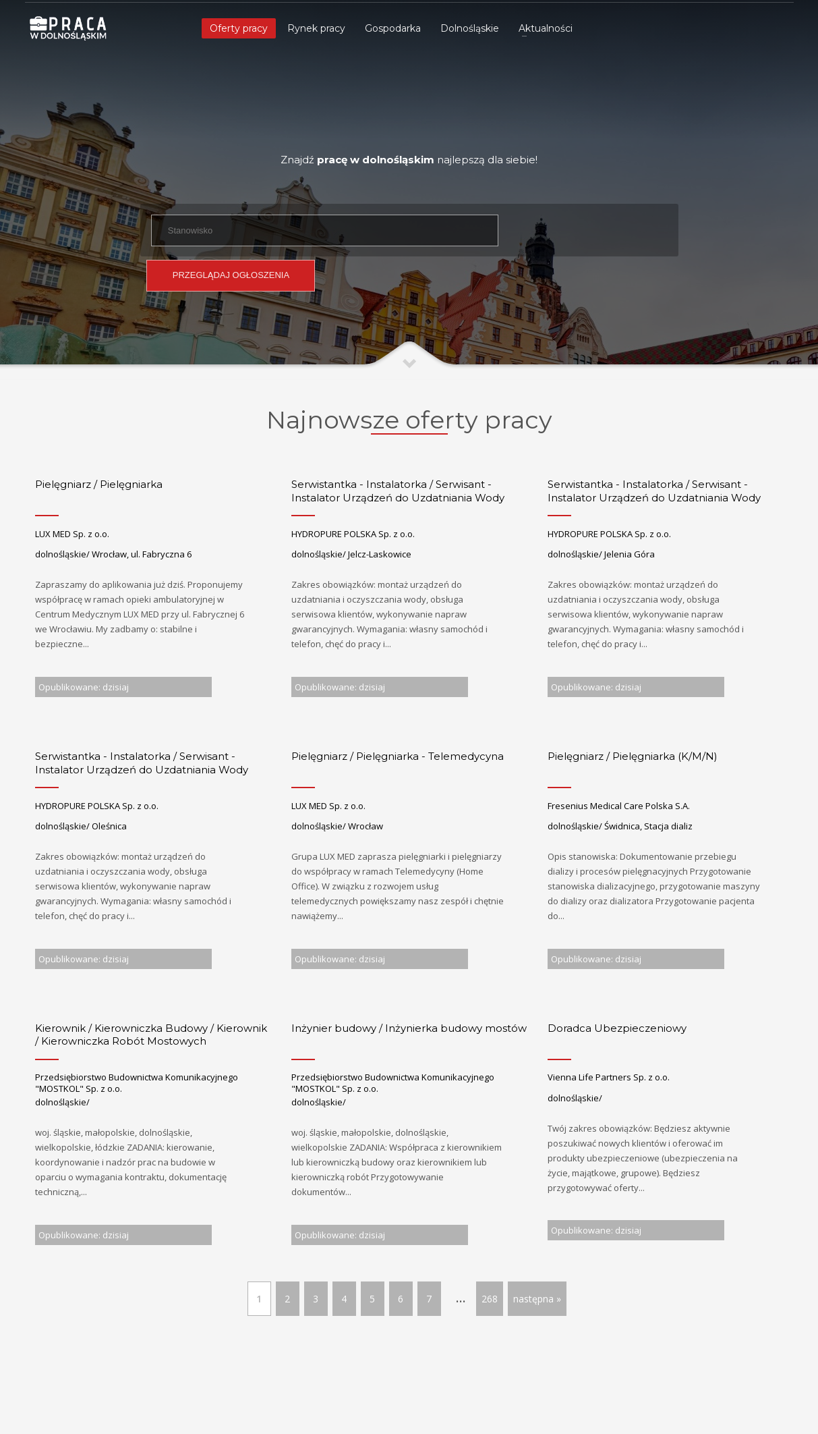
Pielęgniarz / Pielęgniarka (99, 484)
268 (489, 1298)
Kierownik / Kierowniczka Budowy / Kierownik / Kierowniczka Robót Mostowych (151, 1035)
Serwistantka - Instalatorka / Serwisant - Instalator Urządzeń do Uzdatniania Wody (397, 491)
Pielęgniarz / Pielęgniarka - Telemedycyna (397, 756)
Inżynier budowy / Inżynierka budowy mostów (409, 1028)
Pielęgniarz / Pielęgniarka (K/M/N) (633, 756)
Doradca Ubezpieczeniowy (617, 1028)
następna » (537, 1298)
